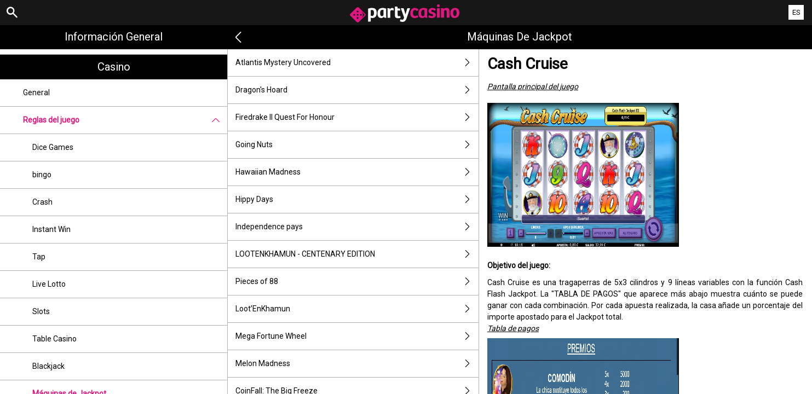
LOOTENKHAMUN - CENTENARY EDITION (357, 254)
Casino (113, 66)
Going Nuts (357, 144)
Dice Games (52, 147)
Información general (114, 36)
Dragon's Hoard (357, 90)
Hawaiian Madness (357, 172)
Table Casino (54, 338)
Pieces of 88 (357, 281)
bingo (41, 174)
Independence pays (357, 226)
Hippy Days (357, 199)
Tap (38, 256)
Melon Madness (357, 363)
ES (796, 12)
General (36, 92)
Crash (42, 202)
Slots (41, 311)
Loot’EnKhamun (357, 309)
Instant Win (51, 229)
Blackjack (48, 366)
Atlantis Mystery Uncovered (357, 62)
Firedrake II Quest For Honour (357, 117)
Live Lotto (49, 284)
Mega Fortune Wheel (357, 336)
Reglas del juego (125, 120)
